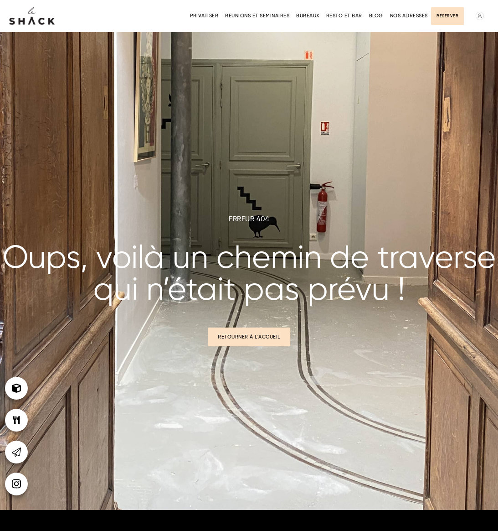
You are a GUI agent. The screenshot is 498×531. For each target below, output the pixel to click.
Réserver (447, 16)
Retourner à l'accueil (249, 336)
